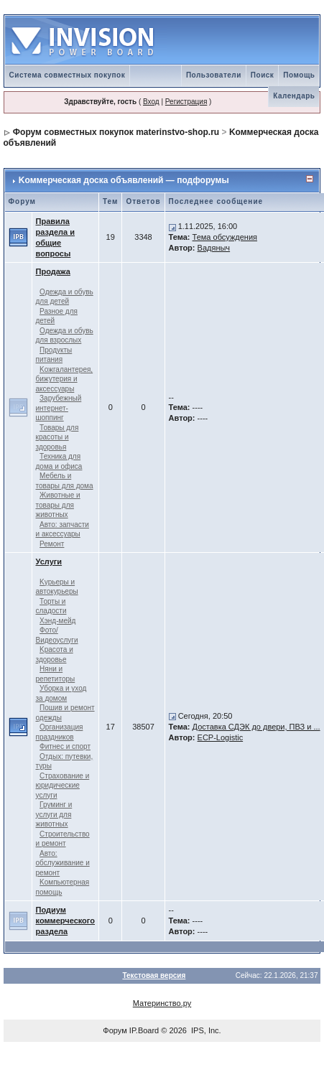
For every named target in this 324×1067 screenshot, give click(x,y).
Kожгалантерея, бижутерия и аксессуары (64, 379)
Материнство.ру (162, 1003)
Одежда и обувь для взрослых (64, 336)
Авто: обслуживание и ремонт (63, 863)
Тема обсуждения (225, 237)
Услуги (49, 561)
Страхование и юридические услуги (63, 785)
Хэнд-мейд (57, 621)
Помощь (299, 75)
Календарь (294, 96)
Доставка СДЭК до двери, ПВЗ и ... (256, 726)
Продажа (53, 271)
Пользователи (213, 75)
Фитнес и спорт (65, 746)
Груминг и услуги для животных (54, 814)
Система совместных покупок (67, 75)
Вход (151, 102)
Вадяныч (214, 247)
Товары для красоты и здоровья (57, 437)
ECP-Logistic (221, 737)
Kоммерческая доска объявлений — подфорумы (124, 180)
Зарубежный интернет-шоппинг (59, 407)
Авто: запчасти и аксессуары (62, 530)
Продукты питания (54, 355)
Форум (114, 1030)
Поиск (262, 75)
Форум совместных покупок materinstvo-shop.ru (116, 132)
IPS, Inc (205, 1030)
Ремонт (52, 544)
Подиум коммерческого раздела (65, 920)
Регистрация (186, 102)
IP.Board (144, 1030)
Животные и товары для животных (58, 504)
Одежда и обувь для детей (64, 297)
